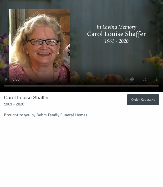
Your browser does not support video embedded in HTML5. (81, 46)
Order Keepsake (143, 99)
